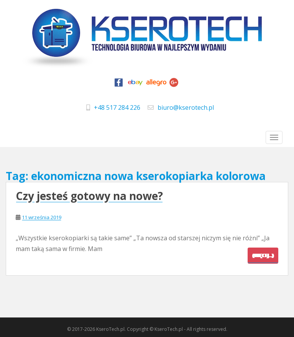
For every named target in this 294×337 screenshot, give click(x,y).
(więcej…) (263, 255)
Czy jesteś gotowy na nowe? (89, 195)
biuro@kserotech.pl (186, 107)
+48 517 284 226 (117, 107)
